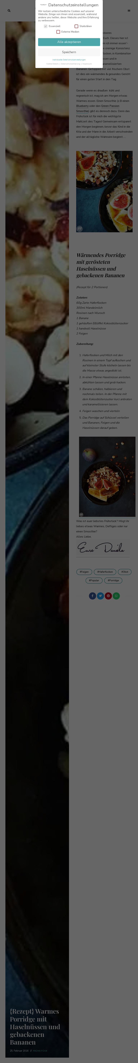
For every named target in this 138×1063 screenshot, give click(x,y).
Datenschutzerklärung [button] (71, 63)
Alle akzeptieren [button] (69, 42)
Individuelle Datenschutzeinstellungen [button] (69, 59)
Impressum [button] (87, 63)
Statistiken (83, 26)
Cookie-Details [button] (52, 63)
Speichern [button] (69, 52)
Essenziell (52, 26)
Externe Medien (67, 31)
